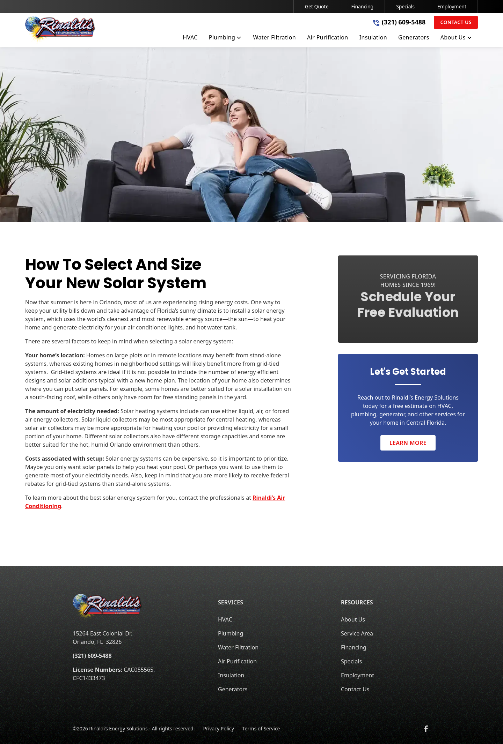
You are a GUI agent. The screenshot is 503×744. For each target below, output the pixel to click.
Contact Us (456, 22)
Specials (405, 6)
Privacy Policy (218, 728)
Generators (233, 689)
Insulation (231, 675)
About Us (353, 619)
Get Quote (317, 6)
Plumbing (230, 633)
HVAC (225, 619)
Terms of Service (261, 728)
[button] (225, 38)
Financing (362, 6)
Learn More (408, 443)
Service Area (357, 633)
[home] (60, 30)
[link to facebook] (426, 728)
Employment (451, 6)
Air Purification (237, 661)
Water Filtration (238, 647)
